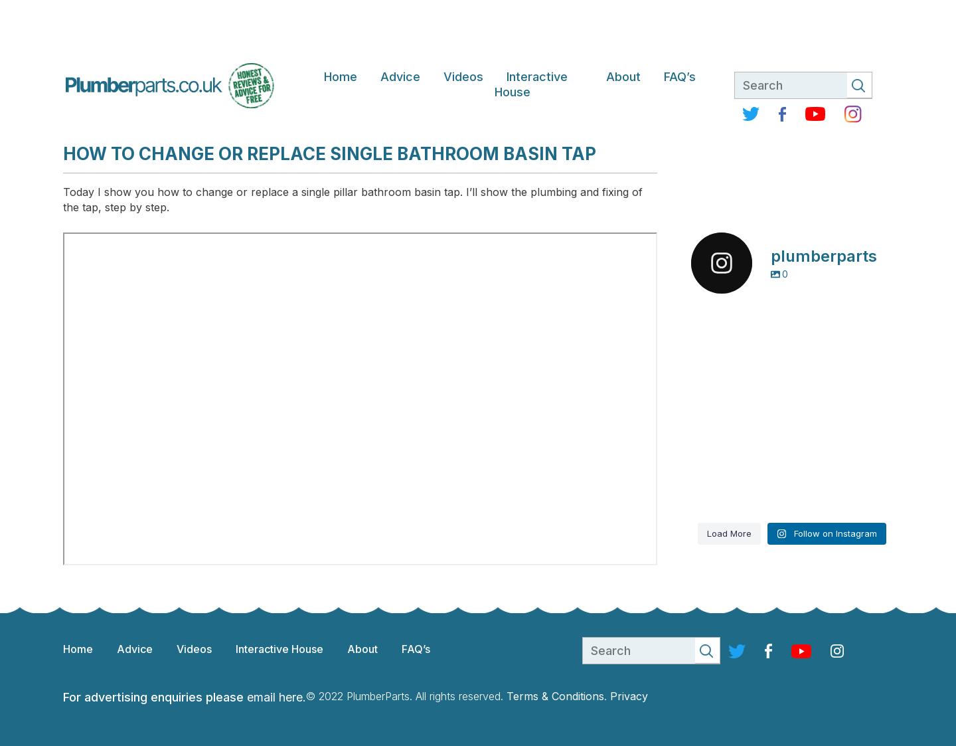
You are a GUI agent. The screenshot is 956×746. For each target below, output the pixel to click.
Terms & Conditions (555, 696)
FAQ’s (680, 77)
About (623, 77)
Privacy (629, 696)
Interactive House (531, 84)
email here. (276, 697)
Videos (463, 77)
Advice (400, 77)
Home (340, 77)
